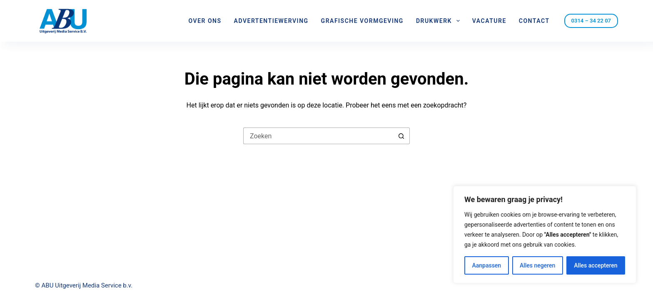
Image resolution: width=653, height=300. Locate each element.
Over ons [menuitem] (205, 21)
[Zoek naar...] (318, 136)
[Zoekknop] (401, 136)
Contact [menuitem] (534, 21)
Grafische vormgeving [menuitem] (362, 21)
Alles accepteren (595, 265)
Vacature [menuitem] (489, 21)
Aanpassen (486, 265)
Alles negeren (537, 265)
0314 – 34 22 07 (591, 21)
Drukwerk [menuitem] (439, 21)
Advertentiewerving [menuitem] (271, 21)
